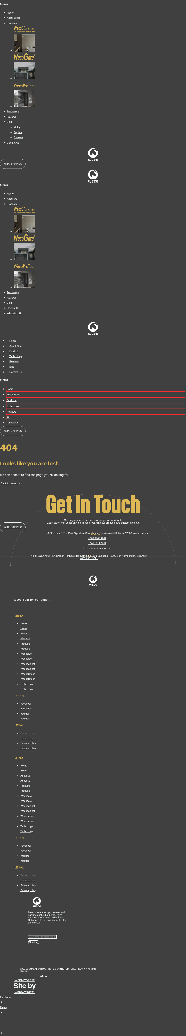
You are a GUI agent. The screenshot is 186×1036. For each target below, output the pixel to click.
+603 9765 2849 (97, 538)
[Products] (25, 649)
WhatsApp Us (14, 313)
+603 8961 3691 (89, 558)
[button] (93, 4)
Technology (13, 111)
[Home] (23, 628)
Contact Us (13, 143)
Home (10, 13)
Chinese (18, 137)
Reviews (12, 117)
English (18, 132)
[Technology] (26, 689)
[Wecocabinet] (27, 669)
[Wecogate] (26, 659)
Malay (17, 127)
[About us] (25, 638)
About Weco (13, 18)
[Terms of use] (27, 738)
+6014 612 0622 (97, 543)
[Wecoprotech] (27, 679)
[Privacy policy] (28, 748)
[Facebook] (25, 708)
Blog (9, 122)
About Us (12, 199)
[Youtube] (24, 718)
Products (12, 23)
